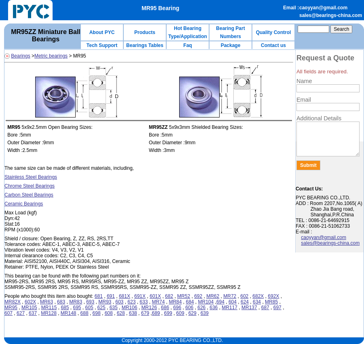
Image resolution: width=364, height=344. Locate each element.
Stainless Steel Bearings (30, 177)
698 (97, 313)
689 (156, 313)
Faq (187, 45)
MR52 (183, 296)
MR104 (206, 302)
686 (165, 307)
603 (119, 302)
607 (8, 313)
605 (89, 307)
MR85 (271, 302)
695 (77, 307)
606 (189, 307)
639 (205, 313)
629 (192, 313)
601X (155, 296)
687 (265, 307)
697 (277, 307)
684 (190, 302)
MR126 (149, 307)
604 (233, 302)
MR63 (46, 302)
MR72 (229, 296)
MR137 (249, 307)
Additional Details (318, 118)
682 (169, 296)
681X (124, 296)
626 (201, 307)
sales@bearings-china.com (330, 15)
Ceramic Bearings (23, 204)
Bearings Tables (144, 45)
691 (111, 296)
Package (231, 45)
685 (65, 307)
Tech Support (102, 45)
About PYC (102, 32)
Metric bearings (51, 56)
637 (33, 313)
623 (131, 302)
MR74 (158, 302)
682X (258, 296)
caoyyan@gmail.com (323, 8)
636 (214, 307)
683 (61, 302)
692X (273, 296)
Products (144, 32)
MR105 (29, 307)
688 (84, 313)
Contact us (273, 45)
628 (121, 313)
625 (101, 307)
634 (257, 302)
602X (30, 302)
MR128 (49, 313)
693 (90, 302)
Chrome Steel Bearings (29, 186)
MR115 (49, 307)
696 (177, 307)
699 (168, 313)
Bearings (20, 56)
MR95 (10, 307)
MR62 (212, 296)
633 (144, 302)
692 (198, 296)
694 (220, 302)
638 (133, 313)
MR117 (229, 307)
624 (245, 302)
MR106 (130, 307)
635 (114, 307)
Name (304, 81)
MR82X (12, 302)
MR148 (68, 313)
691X (140, 296)
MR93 (104, 302)
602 (244, 296)
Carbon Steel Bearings (28, 195)
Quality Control (273, 32)
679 (145, 313)
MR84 (175, 302)
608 (109, 313)
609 (180, 313)
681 (99, 296)
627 (21, 313)
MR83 (75, 302)
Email (303, 99)
